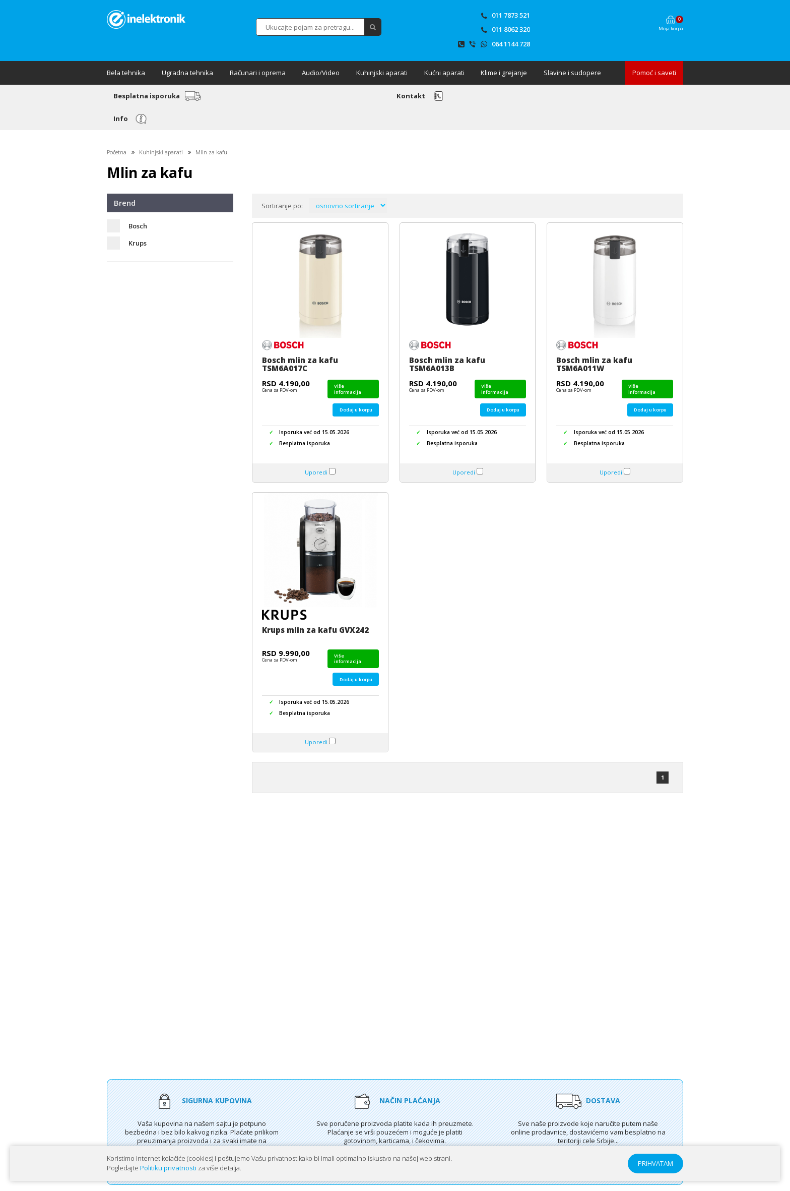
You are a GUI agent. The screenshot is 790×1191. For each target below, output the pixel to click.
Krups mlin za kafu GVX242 (315, 630)
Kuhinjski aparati (382, 72)
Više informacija (347, 389)
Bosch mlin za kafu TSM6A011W (594, 364)
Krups (137, 243)
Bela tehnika (126, 72)
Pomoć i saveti (654, 72)
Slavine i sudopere (572, 72)
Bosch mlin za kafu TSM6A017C (300, 364)
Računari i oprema (258, 72)
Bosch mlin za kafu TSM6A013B (447, 364)
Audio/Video (321, 72)
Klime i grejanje (504, 72)
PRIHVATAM (655, 1163)
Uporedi (316, 472)
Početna (116, 152)
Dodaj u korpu (356, 409)
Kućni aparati (444, 72)
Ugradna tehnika (187, 72)
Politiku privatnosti (168, 1167)
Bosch (137, 225)
